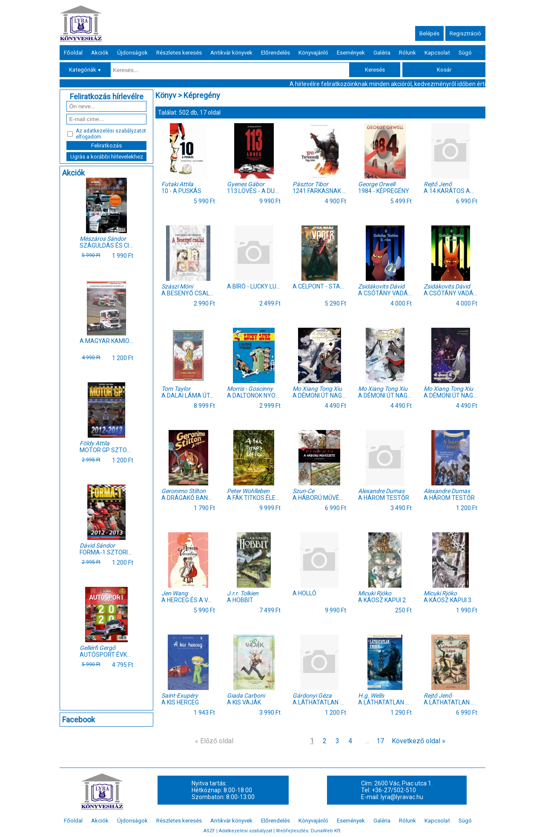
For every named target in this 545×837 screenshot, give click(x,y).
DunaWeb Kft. (326, 831)
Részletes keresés (179, 52)
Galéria (381, 52)
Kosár (444, 69)
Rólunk (407, 52)
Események (351, 52)
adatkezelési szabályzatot (114, 131)
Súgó (465, 52)
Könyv (165, 95)
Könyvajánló (313, 52)
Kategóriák (85, 69)
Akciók (100, 52)
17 (380, 741)
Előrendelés (275, 52)
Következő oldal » (418, 741)
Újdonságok (132, 52)
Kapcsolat (437, 52)
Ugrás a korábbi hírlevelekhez (106, 156)
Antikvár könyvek (231, 52)
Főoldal (73, 52)
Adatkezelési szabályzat (245, 831)
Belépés (429, 33)
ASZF (209, 831)
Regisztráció (465, 33)
